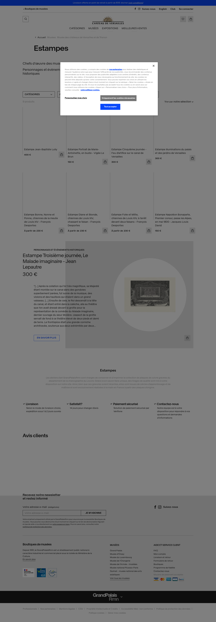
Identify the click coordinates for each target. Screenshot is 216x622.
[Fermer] (153, 66)
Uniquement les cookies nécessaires (118, 98)
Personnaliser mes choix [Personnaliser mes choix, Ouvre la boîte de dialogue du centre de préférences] (76, 98)
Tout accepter (110, 107)
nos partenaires (115, 69)
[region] (109, 88)
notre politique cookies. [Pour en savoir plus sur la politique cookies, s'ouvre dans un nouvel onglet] (90, 90)
